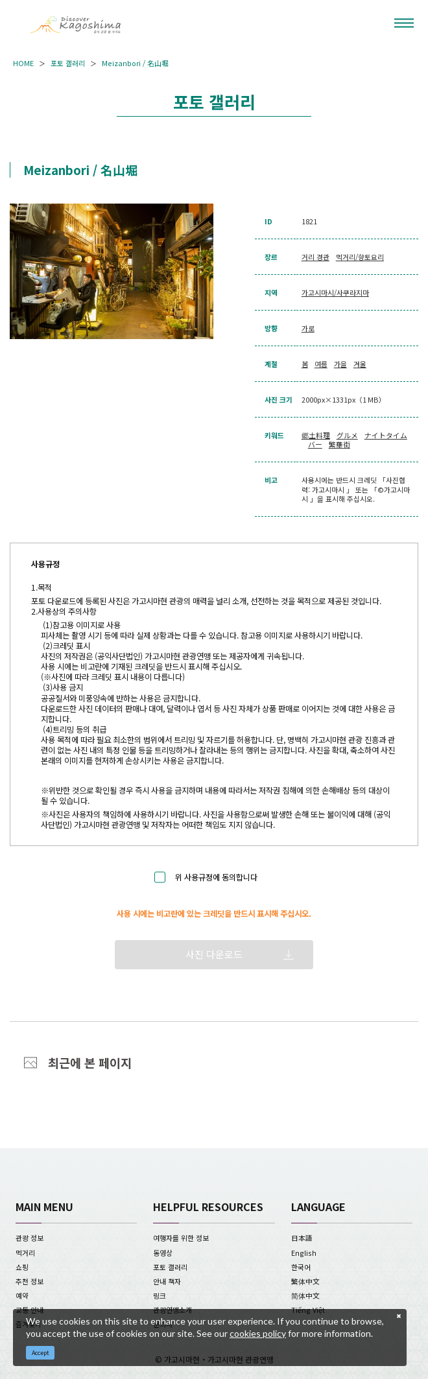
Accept (40, 1353)
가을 (340, 363)
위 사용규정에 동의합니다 (216, 877)
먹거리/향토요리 (360, 256)
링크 (159, 1295)
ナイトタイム (385, 435)
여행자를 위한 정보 (181, 1237)
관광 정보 (29, 1237)
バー (315, 444)
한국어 (301, 1267)
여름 (321, 363)
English (303, 1252)
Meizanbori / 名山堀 (135, 62)
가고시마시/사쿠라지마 (335, 292)
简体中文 (305, 1295)
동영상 (162, 1252)
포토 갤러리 (68, 62)
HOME (23, 62)
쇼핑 (22, 1267)
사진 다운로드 (214, 954)
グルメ (347, 435)
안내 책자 (167, 1281)
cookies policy (258, 1333)
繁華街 (339, 444)
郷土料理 (316, 435)
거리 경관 (315, 256)
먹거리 (25, 1252)
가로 (308, 328)
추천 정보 (29, 1281)
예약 (22, 1295)
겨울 (359, 363)
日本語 (302, 1237)
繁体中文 (305, 1281)
